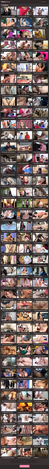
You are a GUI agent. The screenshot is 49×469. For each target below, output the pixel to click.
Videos (6, 2)
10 (37, 461)
